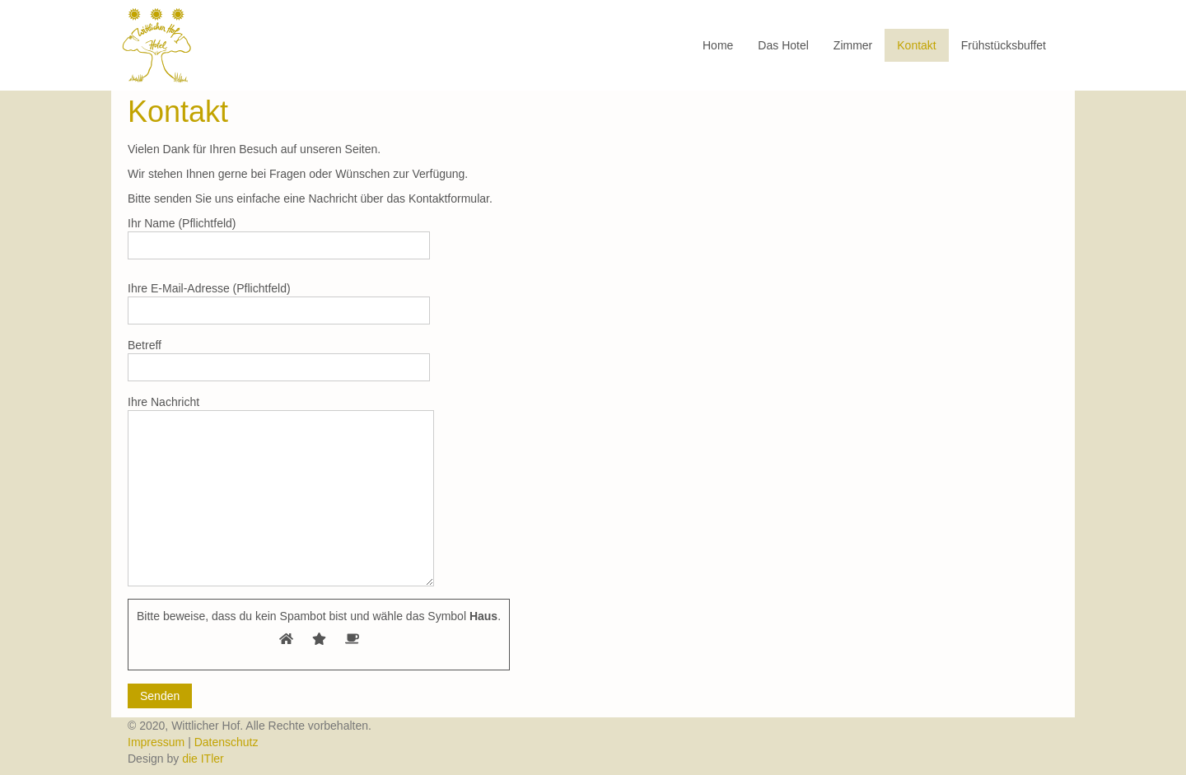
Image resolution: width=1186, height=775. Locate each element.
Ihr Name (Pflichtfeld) (279, 238)
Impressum (158, 742)
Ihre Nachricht (281, 490)
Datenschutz (226, 742)
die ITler (203, 758)
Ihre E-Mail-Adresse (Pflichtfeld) (279, 303)
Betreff (279, 359)
